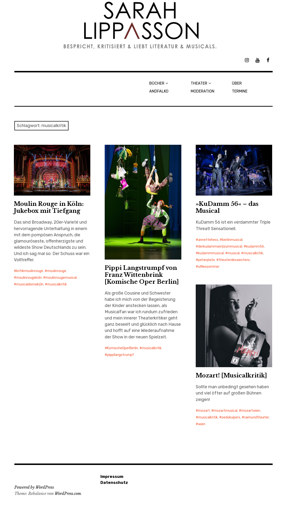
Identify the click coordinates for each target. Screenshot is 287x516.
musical (234, 253)
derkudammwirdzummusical (220, 246)
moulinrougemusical (61, 278)
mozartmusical (225, 411)
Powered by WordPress (34, 487)
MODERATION (202, 91)
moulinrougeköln (29, 278)
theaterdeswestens (234, 260)
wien (201, 424)
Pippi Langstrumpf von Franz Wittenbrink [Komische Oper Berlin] (142, 274)
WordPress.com (68, 493)
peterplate (206, 260)
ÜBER (237, 83)
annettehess (208, 240)
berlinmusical (232, 240)
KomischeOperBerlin (122, 348)
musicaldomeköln (29, 284)
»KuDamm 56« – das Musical (227, 207)
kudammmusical (211, 253)
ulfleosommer (208, 267)
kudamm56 (255, 246)
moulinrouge (56, 271)
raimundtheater (256, 417)
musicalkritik (57, 284)
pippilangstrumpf (120, 355)
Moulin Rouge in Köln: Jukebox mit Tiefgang (49, 207)
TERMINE (239, 91)
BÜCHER (156, 83)
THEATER (199, 83)
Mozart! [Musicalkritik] (231, 375)
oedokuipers (231, 417)
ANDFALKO (158, 91)
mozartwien (250, 411)
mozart (204, 411)
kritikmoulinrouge (29, 271)
